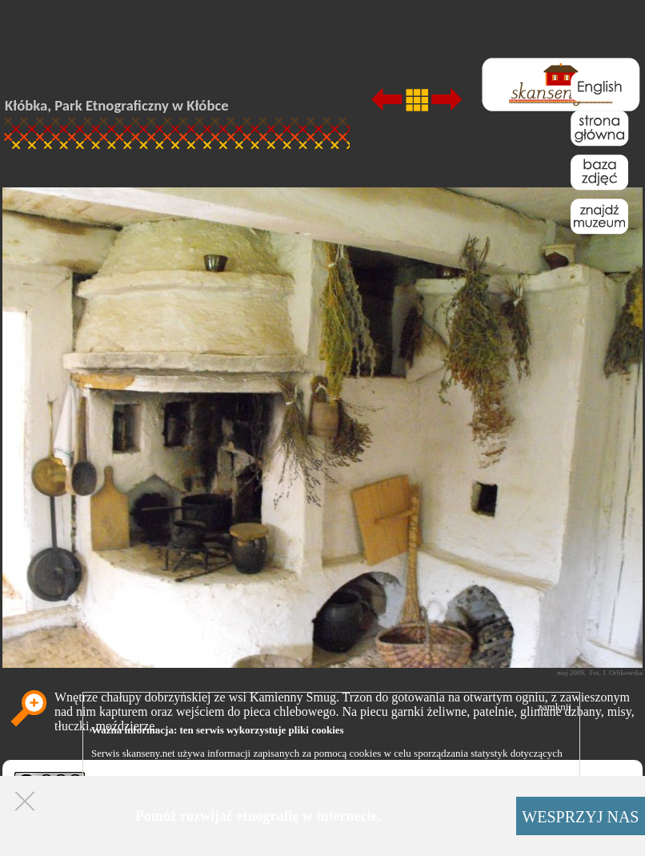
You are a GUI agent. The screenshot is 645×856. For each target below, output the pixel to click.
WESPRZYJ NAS (580, 817)
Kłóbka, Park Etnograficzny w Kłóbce (117, 105)
